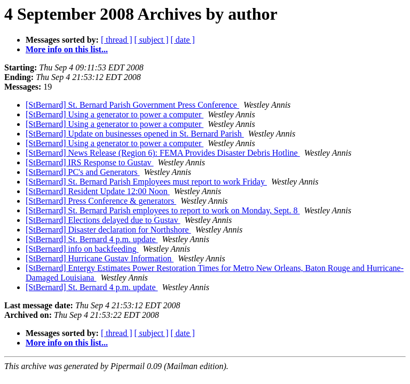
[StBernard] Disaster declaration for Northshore (108, 229)
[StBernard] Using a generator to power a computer (114, 114)
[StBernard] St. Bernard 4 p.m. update (92, 239)
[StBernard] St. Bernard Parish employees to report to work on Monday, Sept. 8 (163, 210)
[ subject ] (152, 39)
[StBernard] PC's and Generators (83, 172)
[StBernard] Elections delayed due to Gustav (103, 220)
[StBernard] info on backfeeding (82, 248)
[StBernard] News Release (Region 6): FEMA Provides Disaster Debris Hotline (163, 152)
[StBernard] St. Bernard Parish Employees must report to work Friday (146, 181)
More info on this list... (67, 49)
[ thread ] (116, 39)
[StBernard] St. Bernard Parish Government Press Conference (132, 104)
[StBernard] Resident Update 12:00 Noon (98, 191)
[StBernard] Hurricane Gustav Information (100, 258)
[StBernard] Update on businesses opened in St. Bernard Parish (135, 133)
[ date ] (183, 39)
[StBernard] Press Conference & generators (101, 200)
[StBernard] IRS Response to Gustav (90, 162)
